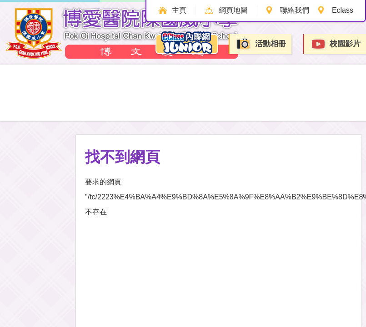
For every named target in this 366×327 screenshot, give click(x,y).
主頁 (179, 10)
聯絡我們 (294, 10)
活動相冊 (261, 43)
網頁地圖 (233, 10)
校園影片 (336, 44)
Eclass (342, 10)
